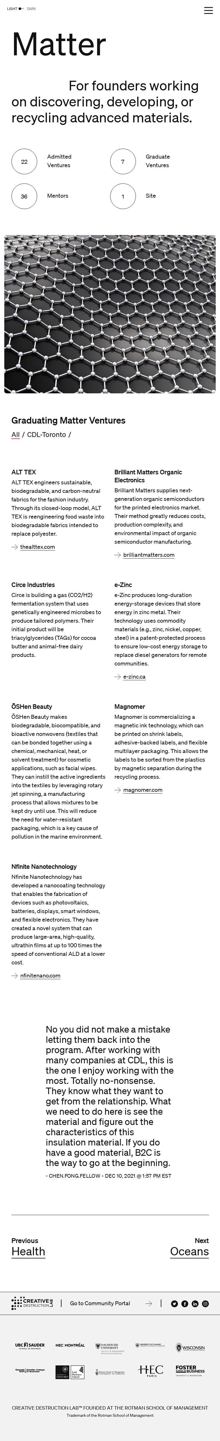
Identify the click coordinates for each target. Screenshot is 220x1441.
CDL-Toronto (46, 434)
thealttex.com (37, 546)
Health (28, 1251)
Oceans (189, 1251)
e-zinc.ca (134, 676)
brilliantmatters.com (149, 554)
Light (12, 8)
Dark (31, 8)
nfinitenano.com (40, 975)
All (15, 434)
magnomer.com (142, 789)
